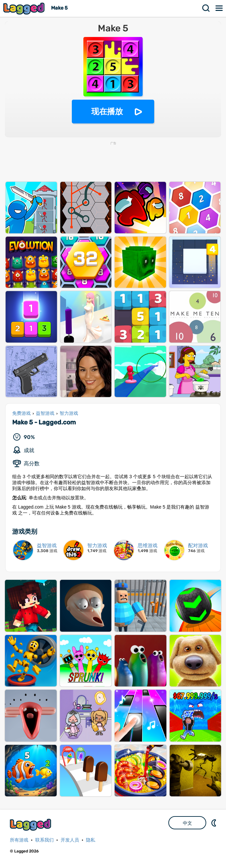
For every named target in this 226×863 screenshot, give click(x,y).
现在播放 (107, 111)
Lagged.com (31, 824)
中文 (187, 823)
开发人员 (70, 840)
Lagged (24, 8)
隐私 (90, 840)
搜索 (206, 8)
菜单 (219, 8)
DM (214, 822)
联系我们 (44, 840)
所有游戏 (19, 840)
